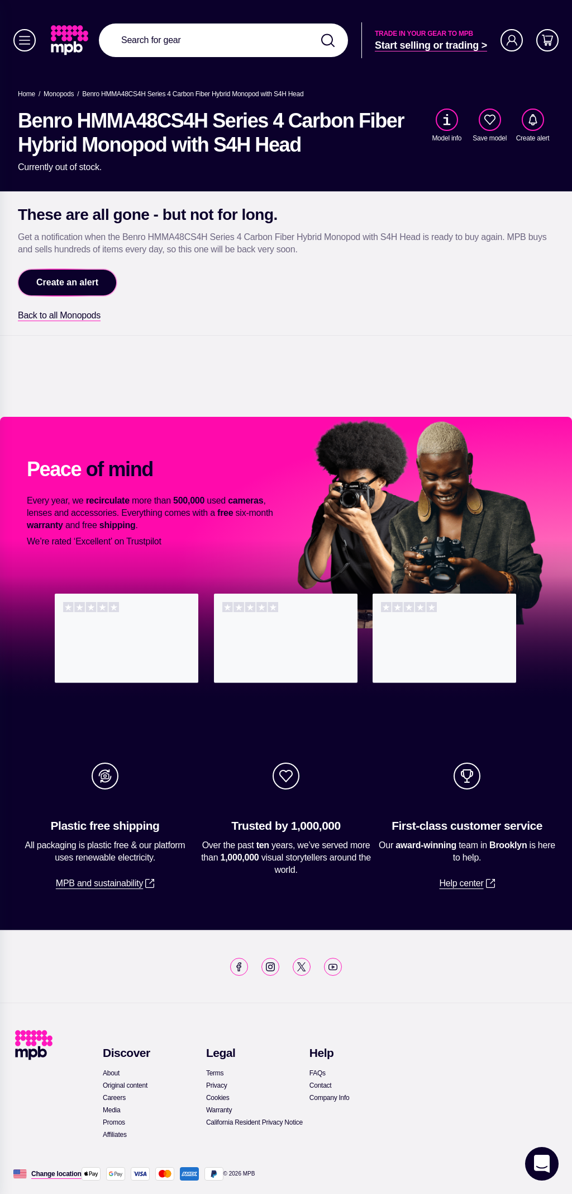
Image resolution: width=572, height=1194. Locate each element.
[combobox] (223, 40)
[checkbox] (490, 120)
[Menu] (24, 40)
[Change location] (56, 1174)
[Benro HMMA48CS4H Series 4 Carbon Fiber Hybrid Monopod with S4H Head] (192, 94)
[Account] (511, 40)
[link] (70, 40)
